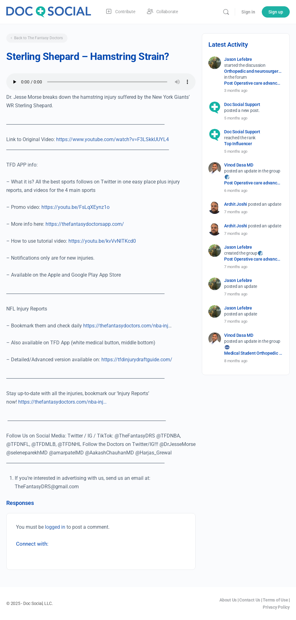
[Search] (226, 12)
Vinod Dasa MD (238, 164)
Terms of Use (275, 599)
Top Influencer (238, 143)
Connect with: (32, 544)
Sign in (248, 11)
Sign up (275, 11)
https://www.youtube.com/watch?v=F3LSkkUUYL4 (112, 139)
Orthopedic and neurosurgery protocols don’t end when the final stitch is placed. (253, 71)
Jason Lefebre (238, 59)
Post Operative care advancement (253, 83)
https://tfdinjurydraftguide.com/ (136, 360)
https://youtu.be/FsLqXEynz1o (75, 207)
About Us (228, 599)
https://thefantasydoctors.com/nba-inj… (62, 402)
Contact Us (249, 599)
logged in (55, 527)
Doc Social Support (242, 104)
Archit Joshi (235, 204)
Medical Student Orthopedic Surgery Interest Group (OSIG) (253, 353)
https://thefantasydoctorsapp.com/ (85, 224)
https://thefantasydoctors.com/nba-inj (125, 326)
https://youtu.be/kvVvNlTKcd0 (102, 241)
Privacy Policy (276, 607)
